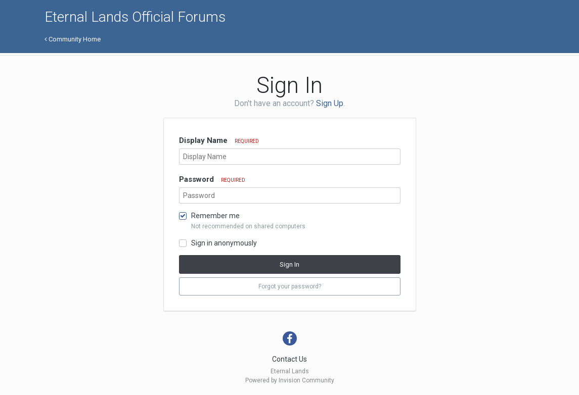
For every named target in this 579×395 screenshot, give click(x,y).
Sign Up (329, 103)
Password (212, 179)
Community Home (72, 39)
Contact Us (289, 359)
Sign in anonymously (224, 243)
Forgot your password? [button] (289, 286)
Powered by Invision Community (289, 380)
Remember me (215, 216)
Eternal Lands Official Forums (135, 17)
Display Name (219, 140)
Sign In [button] (289, 264)
